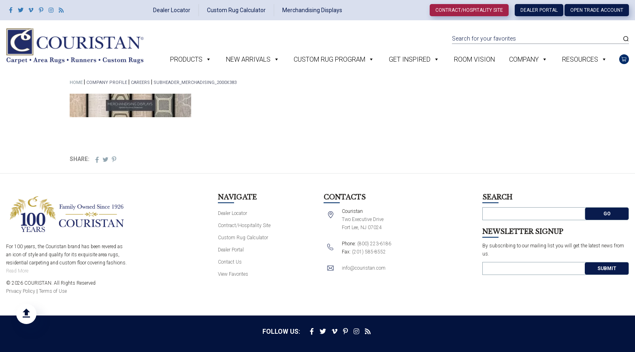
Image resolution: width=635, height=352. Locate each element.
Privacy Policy (20, 291)
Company (524, 59)
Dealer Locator (171, 10)
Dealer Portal (539, 10)
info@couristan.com (364, 268)
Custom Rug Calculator (236, 10)
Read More (17, 271)
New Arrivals (248, 59)
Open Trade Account (596, 10)
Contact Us (230, 262)
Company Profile (106, 82)
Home (76, 82)
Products (186, 59)
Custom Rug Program (329, 59)
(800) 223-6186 (374, 244)
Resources (580, 59)
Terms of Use (53, 291)
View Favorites (233, 274)
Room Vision (474, 59)
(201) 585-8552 (369, 252)
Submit (606, 268)
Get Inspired (409, 59)
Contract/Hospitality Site (469, 10)
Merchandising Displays (312, 10)
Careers (140, 82)
